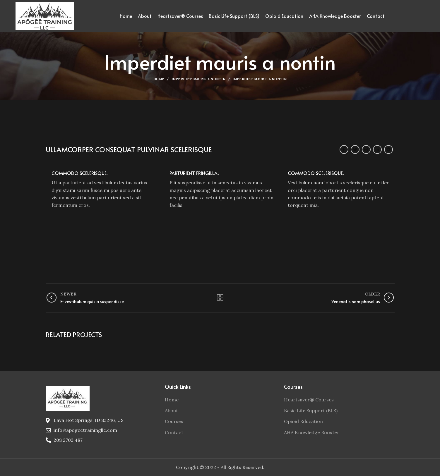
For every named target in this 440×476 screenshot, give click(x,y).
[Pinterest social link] (366, 149)
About (171, 410)
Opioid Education (303, 421)
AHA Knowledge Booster (311, 432)
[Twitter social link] (355, 149)
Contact (174, 432)
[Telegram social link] (388, 149)
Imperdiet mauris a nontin (199, 79)
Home (158, 79)
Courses (174, 421)
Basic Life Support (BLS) (311, 410)
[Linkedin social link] (377, 149)
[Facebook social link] (344, 149)
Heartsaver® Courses (309, 400)
